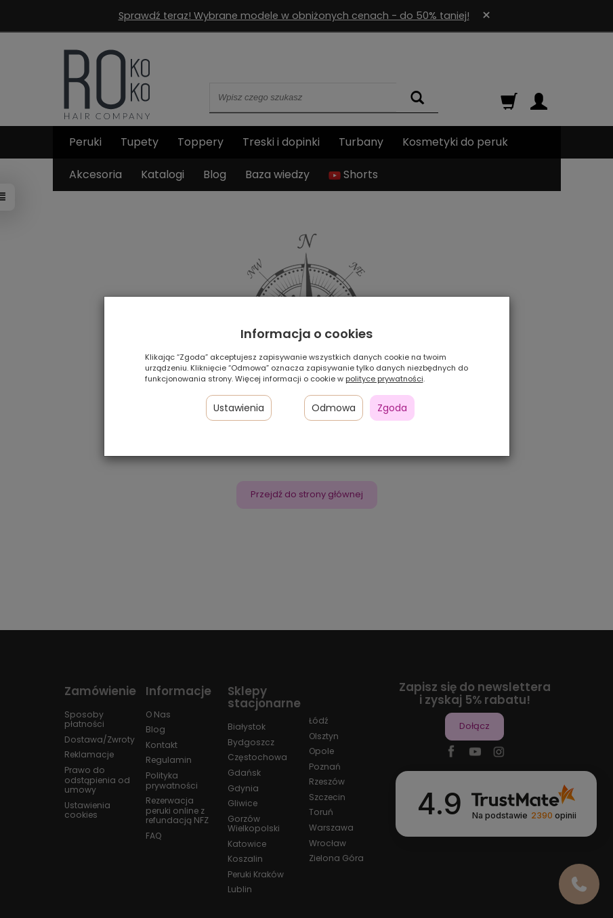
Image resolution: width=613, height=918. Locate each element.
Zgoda (392, 408)
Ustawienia (238, 408)
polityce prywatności (384, 378)
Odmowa (334, 408)
